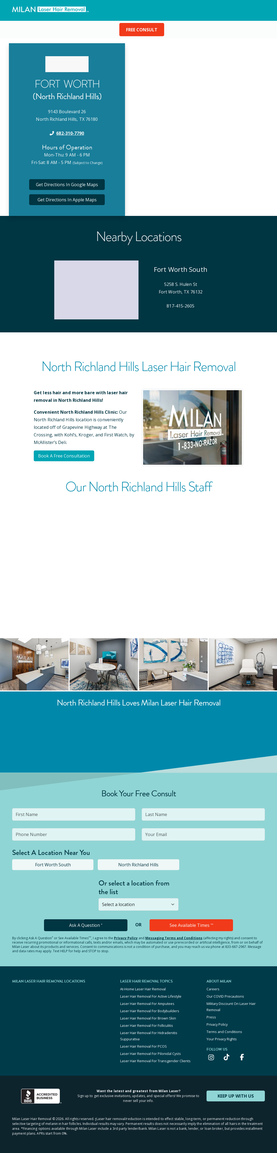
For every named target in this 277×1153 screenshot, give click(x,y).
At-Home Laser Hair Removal (143, 989)
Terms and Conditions (224, 1031)
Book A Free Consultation (64, 456)
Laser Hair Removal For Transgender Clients (155, 1060)
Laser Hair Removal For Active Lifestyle (150, 996)
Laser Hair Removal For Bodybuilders (149, 1010)
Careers (213, 989)
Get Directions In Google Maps (67, 185)
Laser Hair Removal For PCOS (143, 1046)
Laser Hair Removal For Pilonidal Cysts (150, 1053)
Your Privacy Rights (222, 1039)
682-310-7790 (70, 133)
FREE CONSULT (141, 30)
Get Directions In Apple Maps (67, 200)
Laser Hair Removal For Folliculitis (146, 1025)
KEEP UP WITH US (236, 1096)
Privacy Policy (126, 938)
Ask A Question (85, 925)
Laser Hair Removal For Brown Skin (148, 1018)
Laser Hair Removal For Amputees (147, 1003)
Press (211, 1017)
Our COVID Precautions (225, 996)
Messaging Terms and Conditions (173, 938)
